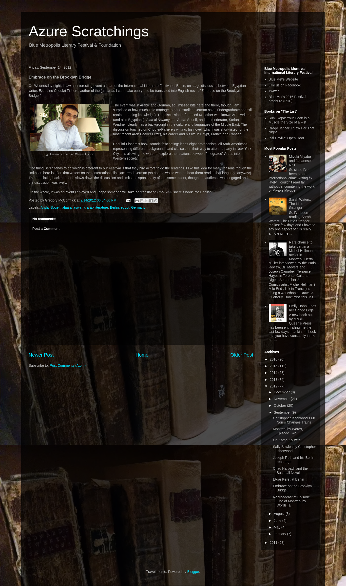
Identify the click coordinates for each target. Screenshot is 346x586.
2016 (274, 359)
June (278, 521)
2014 (274, 373)
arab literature (97, 207)
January (280, 534)
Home (141, 355)
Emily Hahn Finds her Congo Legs (302, 308)
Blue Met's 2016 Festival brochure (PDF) (287, 99)
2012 (274, 386)
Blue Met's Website (283, 79)
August (279, 514)
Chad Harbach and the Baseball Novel (290, 470)
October (280, 405)
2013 (274, 380)
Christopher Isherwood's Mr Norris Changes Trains (294, 420)
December (282, 392)
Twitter (274, 91)
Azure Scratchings (89, 31)
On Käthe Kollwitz (286, 440)
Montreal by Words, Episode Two (288, 431)
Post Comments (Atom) (68, 365)
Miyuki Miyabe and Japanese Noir (300, 161)
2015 (274, 366)
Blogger (193, 572)
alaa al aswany (73, 207)
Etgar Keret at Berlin (288, 479)
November (282, 399)
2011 (274, 543)
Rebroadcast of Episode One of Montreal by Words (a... (291, 501)
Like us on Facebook (285, 85)
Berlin (114, 207)
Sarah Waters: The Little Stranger (300, 204)
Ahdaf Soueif (50, 207)
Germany (138, 207)
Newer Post (41, 355)
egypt (125, 207)
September (282, 412)
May (277, 527)
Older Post (241, 355)
